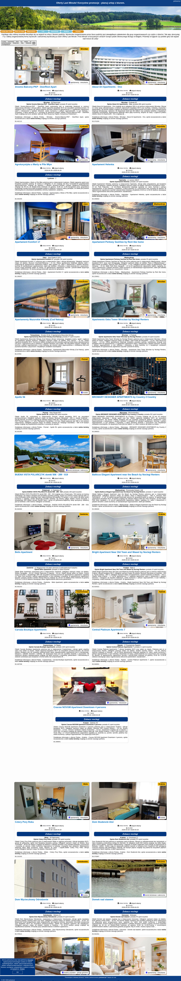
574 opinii (139, 839)
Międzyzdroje (159, 204)
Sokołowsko (83, 862)
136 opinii (63, 259)
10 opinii (154, 569)
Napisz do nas (111, 977)
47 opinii (71, 337)
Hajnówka (161, 126)
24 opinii (66, 917)
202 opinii (153, 414)
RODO (22, 969)
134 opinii (139, 182)
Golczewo (161, 862)
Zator (85, 204)
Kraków (162, 514)
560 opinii (58, 414)
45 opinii (139, 917)
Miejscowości (31, 31)
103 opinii (61, 839)
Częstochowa (82, 592)
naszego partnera (60, 118)
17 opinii (154, 492)
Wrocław (84, 49)
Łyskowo (84, 126)
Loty (43, 31)
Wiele (85, 784)
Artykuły (78, 31)
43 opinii (151, 337)
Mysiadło (161, 939)
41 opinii (111, 724)
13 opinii (60, 569)
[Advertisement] (90, 763)
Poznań (85, 359)
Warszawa (161, 359)
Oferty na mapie (19, 31)
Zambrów (84, 514)
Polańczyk (83, 437)
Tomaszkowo (82, 282)
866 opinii (142, 104)
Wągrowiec (83, 939)
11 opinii (143, 647)
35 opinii (68, 104)
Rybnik (162, 592)
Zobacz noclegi (53, 99)
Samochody (54, 31)
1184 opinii (65, 647)
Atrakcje (66, 31)
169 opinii (72, 492)
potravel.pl (176, 1)
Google (30, 960)
